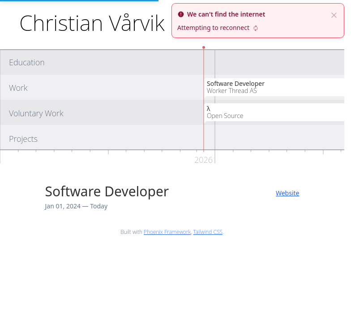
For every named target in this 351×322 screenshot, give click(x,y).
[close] (334, 14)
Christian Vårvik (91, 22)
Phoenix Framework (167, 232)
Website (288, 193)
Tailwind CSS (208, 232)
